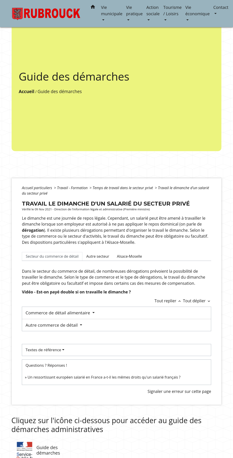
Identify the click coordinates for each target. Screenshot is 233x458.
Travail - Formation (73, 187)
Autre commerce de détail (52, 325)
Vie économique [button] (197, 10)
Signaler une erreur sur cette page (179, 391)
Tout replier (168, 300)
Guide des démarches (60, 91)
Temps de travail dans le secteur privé (123, 187)
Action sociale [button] (153, 10)
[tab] (52, 256)
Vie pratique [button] (134, 10)
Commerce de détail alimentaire (58, 313)
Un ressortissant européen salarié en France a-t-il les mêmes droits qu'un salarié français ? (104, 377)
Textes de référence (43, 349)
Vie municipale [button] (111, 10)
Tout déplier (197, 300)
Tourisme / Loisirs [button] (172, 10)
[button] (92, 7)
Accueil (26, 91)
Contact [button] (220, 7)
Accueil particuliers (37, 187)
